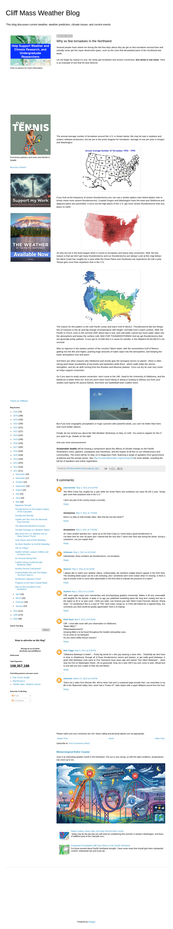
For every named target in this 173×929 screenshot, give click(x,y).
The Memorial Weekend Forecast (30, 526)
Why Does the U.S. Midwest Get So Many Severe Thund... (31, 535)
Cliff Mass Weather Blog (43, 13)
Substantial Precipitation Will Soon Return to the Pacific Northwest (100, 845)
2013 (15, 463)
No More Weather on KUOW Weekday (32, 544)
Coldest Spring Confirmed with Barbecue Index (28, 563)
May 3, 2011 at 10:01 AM (84, 552)
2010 (15, 611)
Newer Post (62, 738)
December (20, 474)
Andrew (67, 591)
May (18, 502)
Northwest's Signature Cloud (28, 579)
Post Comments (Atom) (79, 743)
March (19, 598)
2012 (15, 467)
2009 (15, 615)
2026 (15, 412)
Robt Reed (68, 619)
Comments (18, 700)
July (18, 494)
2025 (15, 415)
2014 (15, 459)
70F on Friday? (22, 548)
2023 (15, 423)
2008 (15, 619)
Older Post (159, 738)
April (18, 594)
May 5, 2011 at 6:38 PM (85, 650)
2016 (15, 451)
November (20, 478)
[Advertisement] (30, 92)
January (19, 606)
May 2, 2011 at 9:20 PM (87, 488)
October (19, 482)
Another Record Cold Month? (28, 569)
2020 (15, 435)
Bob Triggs (68, 650)
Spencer (67, 569)
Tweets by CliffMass (19, 401)
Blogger (91, 922)
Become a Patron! (18, 167)
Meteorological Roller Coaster (73, 752)
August (19, 490)
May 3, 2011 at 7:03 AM (86, 513)
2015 (15, 455)
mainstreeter (69, 488)
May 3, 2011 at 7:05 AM (86, 530)
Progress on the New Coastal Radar (31, 583)
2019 (15, 439)
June (18, 498)
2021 (15, 431)
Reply (66, 504)
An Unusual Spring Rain (26, 558)
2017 (15, 447)
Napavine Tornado (23, 505)
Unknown (68, 552)
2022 (15, 427)
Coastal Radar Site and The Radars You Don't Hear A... (31, 573)
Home (111, 738)
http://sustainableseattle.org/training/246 (113, 458)
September (21, 486)
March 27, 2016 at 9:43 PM (85, 678)
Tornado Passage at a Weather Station (32, 530)
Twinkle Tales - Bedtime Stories (27, 684)
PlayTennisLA (19, 681)
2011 (15, 471)
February (20, 602)
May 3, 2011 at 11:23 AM (83, 591)
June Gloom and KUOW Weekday (30, 540)
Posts (15, 696)
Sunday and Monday (24, 515)
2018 (15, 443)
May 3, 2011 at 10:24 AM (83, 569)
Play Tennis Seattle (21, 677)
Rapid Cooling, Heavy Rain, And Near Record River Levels (97, 831)
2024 (15, 419)
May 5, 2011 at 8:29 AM (84, 619)
